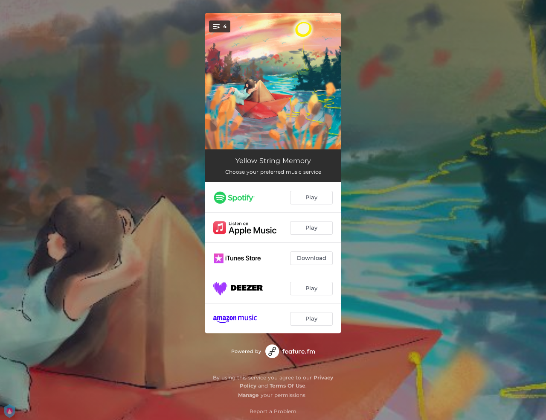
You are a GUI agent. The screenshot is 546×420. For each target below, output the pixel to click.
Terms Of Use (287, 385)
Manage (248, 395)
